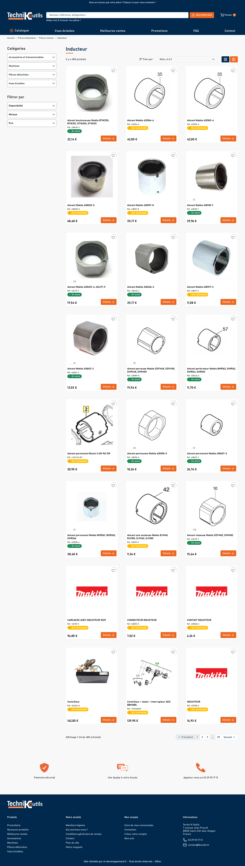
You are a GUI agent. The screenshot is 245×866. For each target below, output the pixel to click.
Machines (14, 66)
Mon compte (131, 817)
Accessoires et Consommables (26, 57)
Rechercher (179, 15)
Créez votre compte (135, 834)
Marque (13, 114)
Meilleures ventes (112, 30)
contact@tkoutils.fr (198, 845)
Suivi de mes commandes (138, 825)
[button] (206, 15)
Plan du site (72, 842)
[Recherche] (105, 15)
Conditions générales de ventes (83, 834)
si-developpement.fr (115, 861)
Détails (109, 138)
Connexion (130, 829)
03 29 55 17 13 (195, 840)
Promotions (159, 30)
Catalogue (19, 30)
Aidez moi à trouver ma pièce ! (63, 20)
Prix (11, 123)
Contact (230, 30)
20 (218, 737)
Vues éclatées (64, 30)
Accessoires (14, 838)
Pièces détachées (19, 74)
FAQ (196, 30)
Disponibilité (16, 105)
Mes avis (129, 838)
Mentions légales (75, 825)
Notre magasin (74, 847)
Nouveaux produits (17, 829)
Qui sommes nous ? (77, 829)
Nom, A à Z (187, 59)
